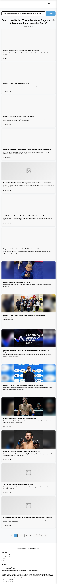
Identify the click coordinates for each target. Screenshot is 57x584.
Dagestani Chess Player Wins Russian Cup (16, 83)
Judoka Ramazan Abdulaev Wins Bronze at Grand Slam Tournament (23, 216)
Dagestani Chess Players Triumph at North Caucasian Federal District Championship (24, 316)
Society (3, 558)
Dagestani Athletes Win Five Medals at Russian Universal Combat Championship (27, 149)
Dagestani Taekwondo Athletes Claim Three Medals (18, 116)
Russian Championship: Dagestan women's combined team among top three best (27, 517)
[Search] (49, 4)
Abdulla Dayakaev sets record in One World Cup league (19, 418)
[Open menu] (54, 4)
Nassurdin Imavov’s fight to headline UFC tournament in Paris (21, 451)
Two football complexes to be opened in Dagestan (18, 484)
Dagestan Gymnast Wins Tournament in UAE (16, 282)
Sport (2, 560)
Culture (11, 555)
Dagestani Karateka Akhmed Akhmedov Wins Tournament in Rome (23, 249)
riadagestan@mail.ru (10, 567)
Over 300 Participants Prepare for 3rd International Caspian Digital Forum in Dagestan (26, 351)
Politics (3, 555)
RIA (10, 556)
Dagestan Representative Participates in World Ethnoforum (21, 50)
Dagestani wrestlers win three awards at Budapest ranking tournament (24, 385)
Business (3, 556)
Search (51, 13)
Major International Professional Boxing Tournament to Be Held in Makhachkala (27, 183)
